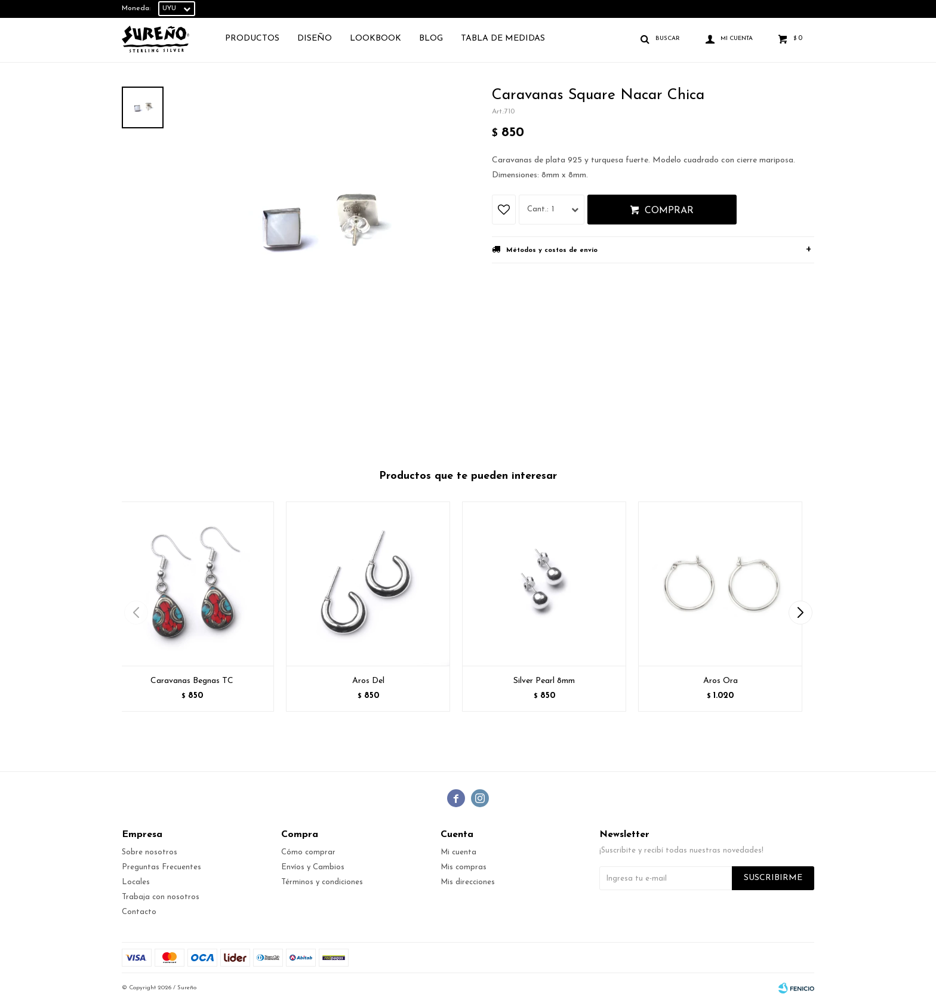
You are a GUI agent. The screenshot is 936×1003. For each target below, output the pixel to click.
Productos (252, 38)
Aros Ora (720, 680)
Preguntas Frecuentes (161, 867)
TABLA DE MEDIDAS (503, 38)
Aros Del (368, 680)
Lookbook (375, 38)
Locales (136, 882)
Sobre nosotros (149, 852)
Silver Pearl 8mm (544, 680)
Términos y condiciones (322, 882)
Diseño (314, 38)
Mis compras (464, 867)
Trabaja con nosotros (160, 897)
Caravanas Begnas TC (191, 680)
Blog (431, 38)
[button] (800, 612)
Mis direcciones (468, 882)
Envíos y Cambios (312, 867)
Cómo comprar (308, 852)
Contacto (139, 912)
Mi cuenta (458, 852)
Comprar (669, 211)
